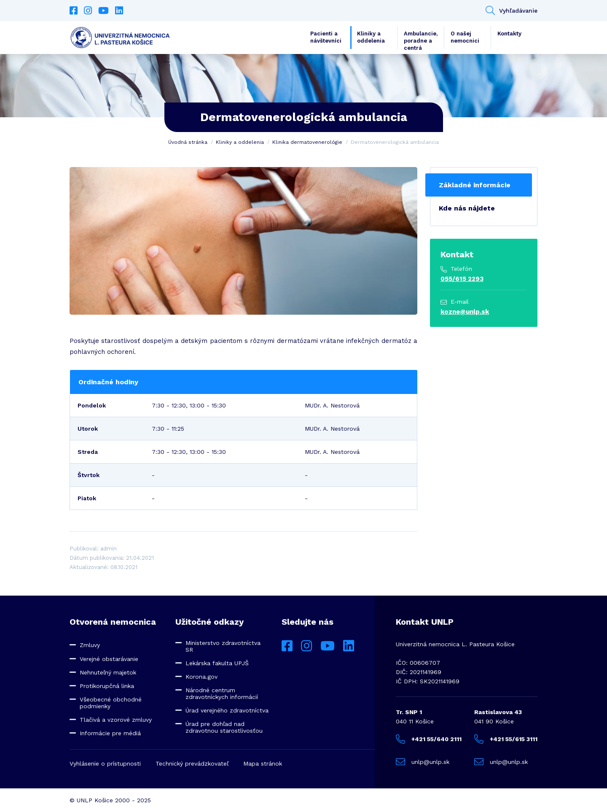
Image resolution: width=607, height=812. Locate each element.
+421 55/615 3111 (505, 739)
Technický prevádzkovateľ (192, 763)
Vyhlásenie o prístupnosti (105, 763)
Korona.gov (201, 676)
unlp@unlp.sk (422, 761)
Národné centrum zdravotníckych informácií (221, 693)
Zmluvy (90, 645)
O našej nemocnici (465, 37)
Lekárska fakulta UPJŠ (217, 663)
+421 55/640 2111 (429, 739)
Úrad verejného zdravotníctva (227, 710)
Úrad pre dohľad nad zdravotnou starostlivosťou (224, 727)
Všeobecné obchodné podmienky (111, 702)
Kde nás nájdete (467, 208)
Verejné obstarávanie (109, 659)
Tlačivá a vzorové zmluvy (116, 719)
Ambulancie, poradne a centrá (421, 39)
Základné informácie (474, 185)
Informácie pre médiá (110, 733)
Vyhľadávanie (511, 10)
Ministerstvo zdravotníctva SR (223, 646)
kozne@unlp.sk (464, 312)
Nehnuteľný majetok (108, 672)
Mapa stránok (262, 763)
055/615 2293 (461, 279)
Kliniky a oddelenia (371, 37)
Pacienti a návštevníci (325, 37)
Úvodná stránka (187, 142)
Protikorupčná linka (107, 686)
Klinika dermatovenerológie (307, 142)
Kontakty (509, 33)
